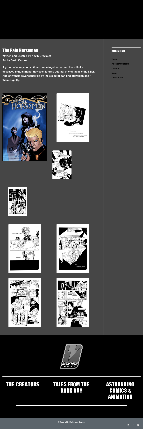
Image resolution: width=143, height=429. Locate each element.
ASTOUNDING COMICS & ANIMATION (120, 390)
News (114, 73)
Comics (115, 68)
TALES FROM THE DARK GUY (71, 387)
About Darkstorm (120, 64)
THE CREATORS (22, 384)
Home (114, 59)
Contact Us (117, 77)
